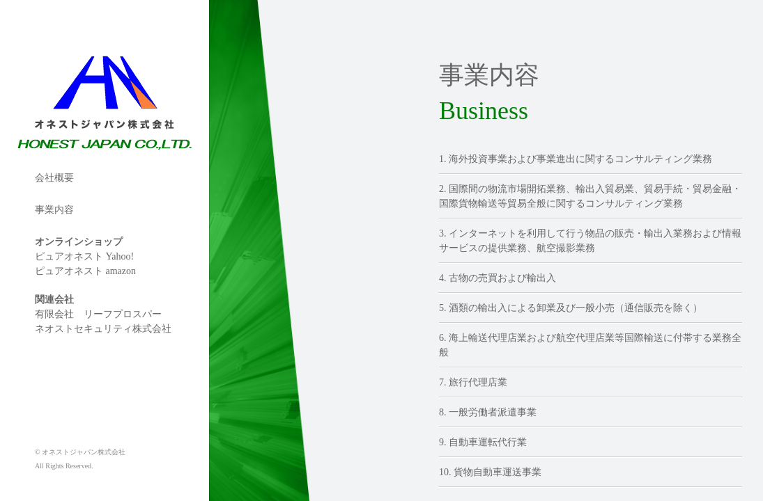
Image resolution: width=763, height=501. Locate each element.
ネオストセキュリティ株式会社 (103, 329)
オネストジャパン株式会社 (59, 52)
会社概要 (54, 178)
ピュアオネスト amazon (85, 271)
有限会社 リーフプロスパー (98, 314)
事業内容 (54, 210)
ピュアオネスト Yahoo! (84, 256)
